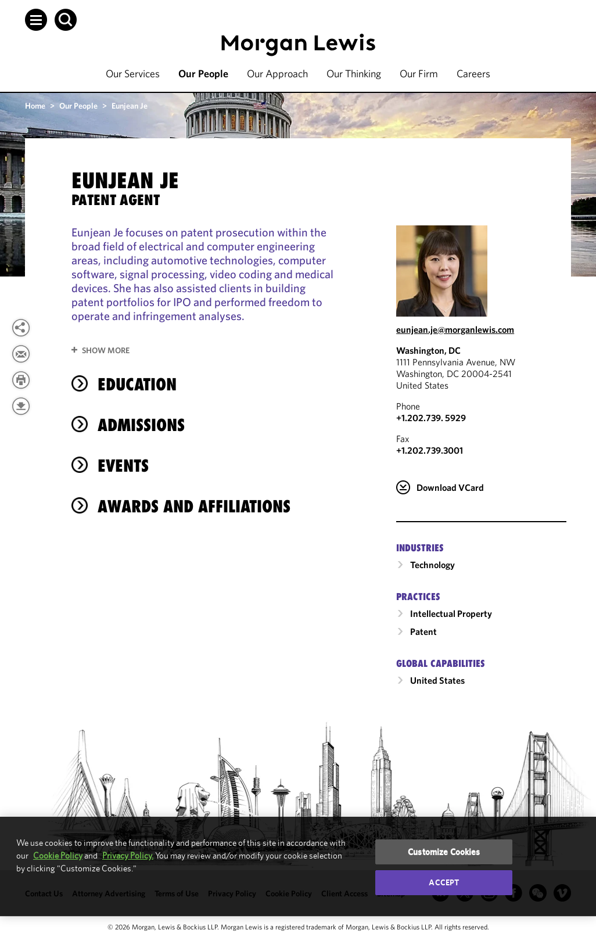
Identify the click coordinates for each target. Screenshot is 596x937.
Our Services (133, 73)
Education (137, 384)
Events (123, 466)
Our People (203, 73)
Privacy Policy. (127, 855)
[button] (36, 20)
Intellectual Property (451, 613)
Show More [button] (106, 350)
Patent (423, 631)
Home (35, 105)
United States (437, 680)
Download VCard (450, 487)
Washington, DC (428, 350)
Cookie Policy (57, 855)
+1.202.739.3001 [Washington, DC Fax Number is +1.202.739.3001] (429, 450)
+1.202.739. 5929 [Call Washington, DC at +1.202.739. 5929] (431, 417)
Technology (432, 564)
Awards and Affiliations (194, 506)
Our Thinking (353, 73)
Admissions (141, 425)
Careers (473, 73)
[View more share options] (21, 327)
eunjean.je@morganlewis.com (455, 329)
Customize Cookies (444, 851)
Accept (444, 882)
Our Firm (419, 73)
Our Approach (277, 73)
